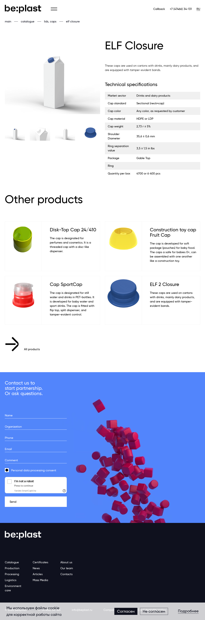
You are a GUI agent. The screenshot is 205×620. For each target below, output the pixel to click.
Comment (11, 460)
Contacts (66, 574)
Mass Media (40, 580)
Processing (12, 574)
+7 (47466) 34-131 (181, 9)
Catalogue (12, 562)
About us (66, 562)
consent (33, 470)
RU (198, 9)
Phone (9, 437)
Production (12, 568)
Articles (38, 574)
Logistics (10, 580)
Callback (159, 9)
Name (9, 415)
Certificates (40, 562)
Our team (66, 568)
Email (8, 449)
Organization (13, 426)
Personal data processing (28, 470)
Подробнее (188, 611)
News (36, 568)
